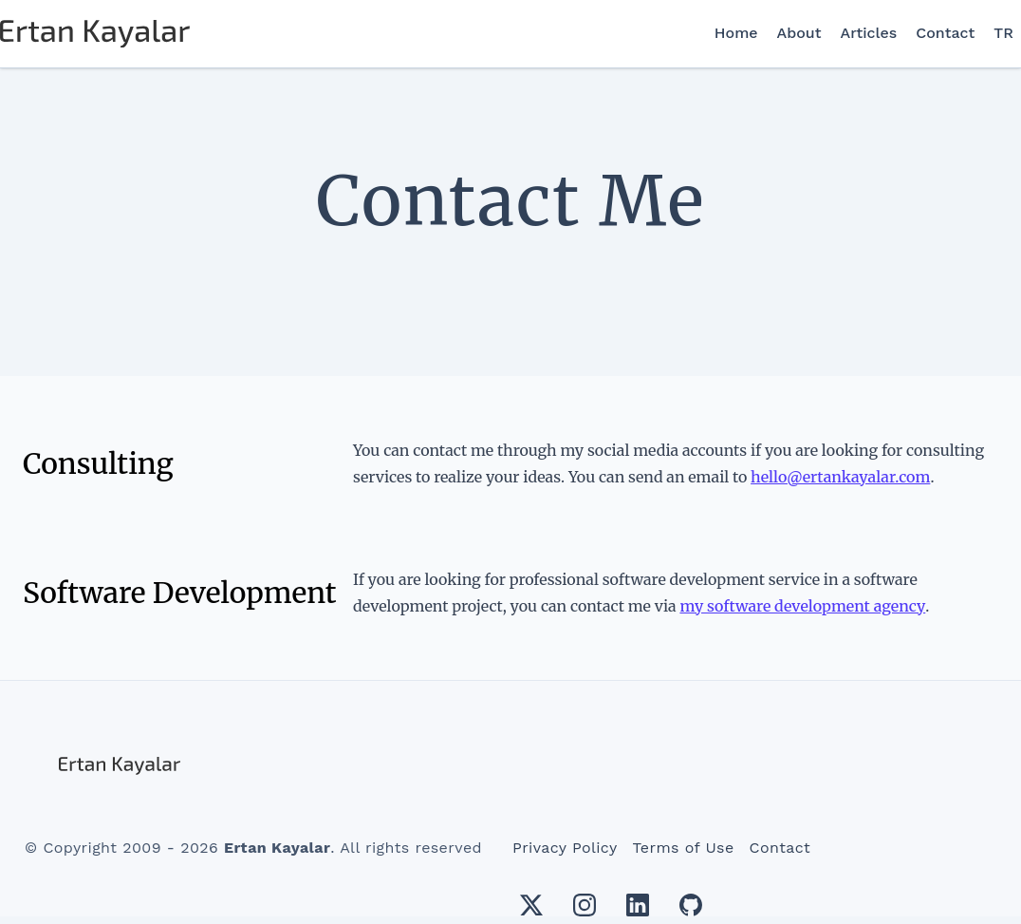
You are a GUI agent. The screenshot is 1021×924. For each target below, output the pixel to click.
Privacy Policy (565, 848)
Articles (869, 33)
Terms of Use (683, 848)
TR (1003, 33)
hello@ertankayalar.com (840, 476)
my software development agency (802, 605)
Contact (945, 33)
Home (736, 33)
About (799, 33)
